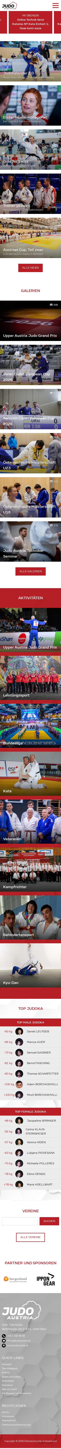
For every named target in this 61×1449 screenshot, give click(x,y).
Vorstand (7, 1364)
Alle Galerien (30, 571)
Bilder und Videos (11, 1376)
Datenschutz (9, 1420)
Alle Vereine (30, 1237)
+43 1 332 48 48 (13, 1335)
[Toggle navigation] (55, 5)
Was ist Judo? (9, 1389)
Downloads (8, 1380)
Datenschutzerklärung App (16, 1424)
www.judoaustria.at (15, 1345)
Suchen (49, 1221)
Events (5, 1372)
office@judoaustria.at (16, 1340)
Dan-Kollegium (10, 1368)
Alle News (30, 267)
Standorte (7, 1385)
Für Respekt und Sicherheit (16, 1393)
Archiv (5, 1412)
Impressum (8, 1416)
